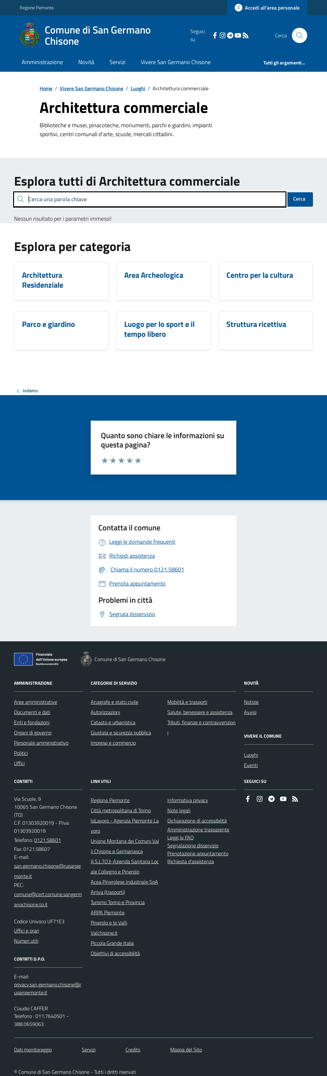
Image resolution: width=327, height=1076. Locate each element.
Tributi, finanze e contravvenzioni (201, 727)
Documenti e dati (32, 712)
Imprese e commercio (113, 743)
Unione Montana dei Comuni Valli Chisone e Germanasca (125, 846)
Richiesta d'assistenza (190, 861)
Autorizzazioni (105, 712)
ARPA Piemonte (108, 912)
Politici (21, 753)
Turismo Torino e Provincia (118, 902)
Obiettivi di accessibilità (115, 953)
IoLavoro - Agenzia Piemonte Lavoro (125, 826)
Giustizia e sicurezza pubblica (121, 732)
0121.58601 (47, 840)
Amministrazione (42, 62)
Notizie (251, 702)
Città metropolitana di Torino (121, 810)
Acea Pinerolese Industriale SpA (124, 882)
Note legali (178, 810)
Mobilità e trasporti (187, 702)
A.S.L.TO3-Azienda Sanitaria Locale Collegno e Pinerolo (125, 866)
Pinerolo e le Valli (109, 922)
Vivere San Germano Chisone (176, 62)
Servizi (117, 62)
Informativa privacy (187, 800)
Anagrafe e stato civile (114, 702)
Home (46, 88)
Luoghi (138, 88)
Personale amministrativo (41, 743)
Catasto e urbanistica (113, 722)
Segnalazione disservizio (192, 845)
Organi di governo (32, 732)
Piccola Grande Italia (112, 943)
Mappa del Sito (186, 1049)
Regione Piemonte (37, 7)
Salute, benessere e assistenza (199, 712)
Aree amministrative (35, 702)
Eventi (251, 765)
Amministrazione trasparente (198, 829)
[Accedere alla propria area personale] (267, 7)
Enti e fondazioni (31, 722)
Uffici (19, 763)
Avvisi (250, 712)
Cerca (299, 199)
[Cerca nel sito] (297, 35)
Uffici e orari (26, 930)
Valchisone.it (104, 933)
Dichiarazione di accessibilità (197, 820)
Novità (86, 62)
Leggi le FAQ (180, 837)
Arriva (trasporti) (108, 892)
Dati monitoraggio (33, 1049)
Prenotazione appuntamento (197, 853)
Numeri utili (26, 941)
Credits (132, 1049)
